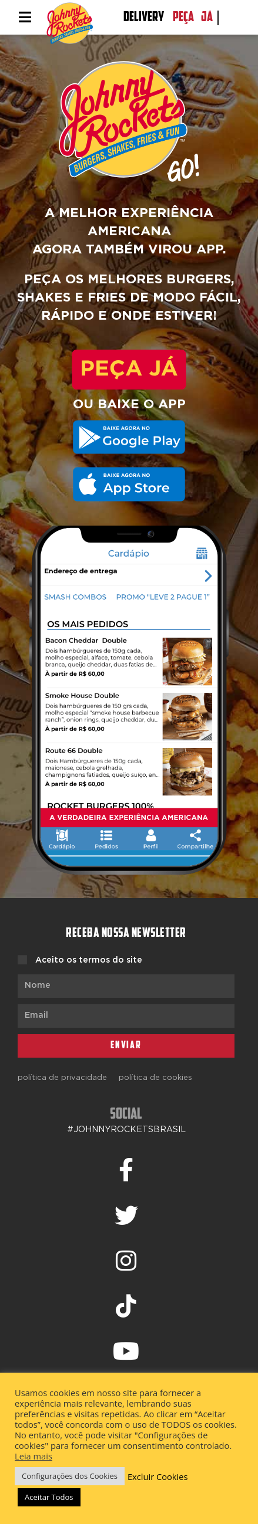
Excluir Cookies (158, 1476)
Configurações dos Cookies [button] (70, 1476)
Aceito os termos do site (88, 960)
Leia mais (33, 1456)
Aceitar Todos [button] (49, 1497)
